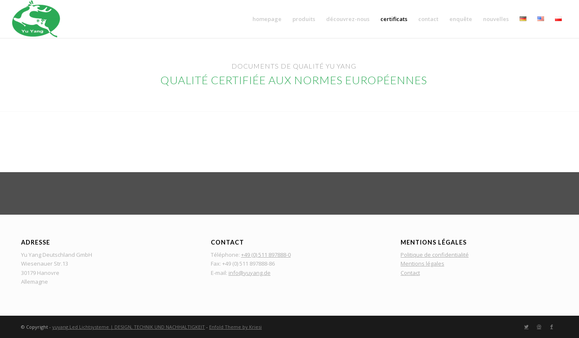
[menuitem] (267, 19)
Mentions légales (422, 263)
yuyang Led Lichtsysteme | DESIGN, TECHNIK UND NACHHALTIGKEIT (128, 327)
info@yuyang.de (249, 273)
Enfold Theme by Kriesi (235, 327)
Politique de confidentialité (435, 254)
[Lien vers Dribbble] (539, 326)
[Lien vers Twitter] (526, 326)
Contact (410, 273)
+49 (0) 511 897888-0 (266, 254)
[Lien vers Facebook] (551, 326)
